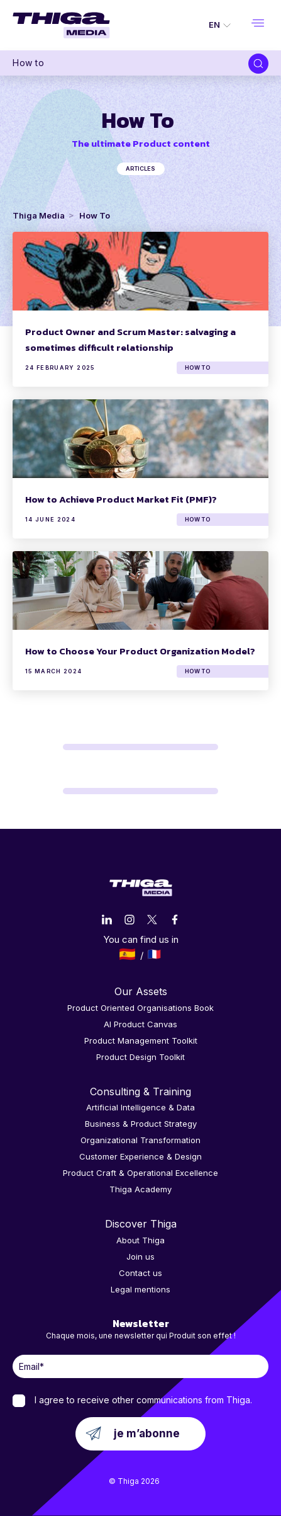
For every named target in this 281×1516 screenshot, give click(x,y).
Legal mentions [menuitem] (140, 1289)
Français (154, 954)
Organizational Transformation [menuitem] (140, 1140)
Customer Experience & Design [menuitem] (140, 1156)
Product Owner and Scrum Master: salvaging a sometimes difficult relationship (130, 339)
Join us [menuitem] (140, 1256)
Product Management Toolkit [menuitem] (140, 1040)
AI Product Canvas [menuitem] (140, 1024)
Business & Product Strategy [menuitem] (141, 1124)
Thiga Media (39, 215)
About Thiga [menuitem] (140, 1240)
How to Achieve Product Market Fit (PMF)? (121, 499)
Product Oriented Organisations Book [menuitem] (140, 1008)
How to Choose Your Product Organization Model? (140, 651)
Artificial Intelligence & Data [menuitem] (140, 1107)
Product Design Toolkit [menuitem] (140, 1057)
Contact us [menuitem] (140, 1273)
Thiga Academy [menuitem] (140, 1189)
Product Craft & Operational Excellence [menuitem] (140, 1173)
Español (127, 954)
